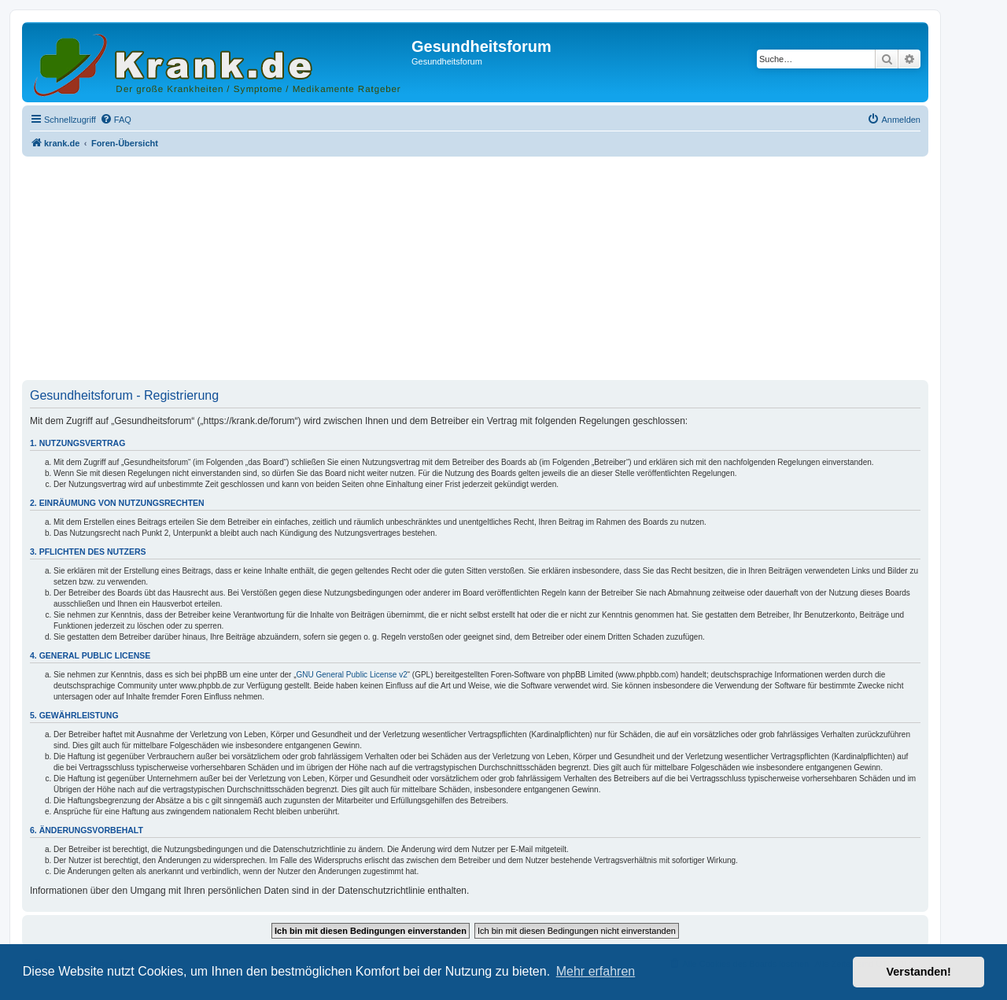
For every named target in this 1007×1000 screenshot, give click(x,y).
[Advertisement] (475, 270)
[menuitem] (115, 119)
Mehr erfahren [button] (596, 971)
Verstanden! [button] (919, 971)
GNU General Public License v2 (352, 674)
